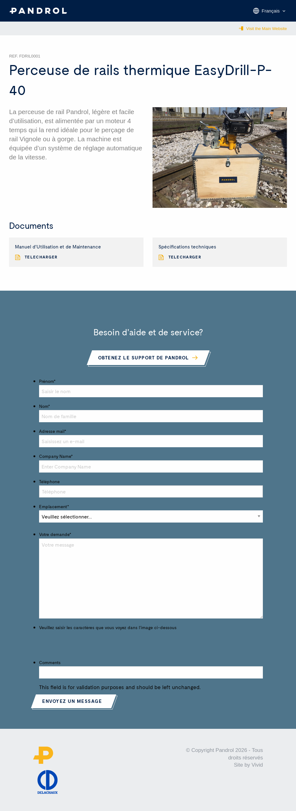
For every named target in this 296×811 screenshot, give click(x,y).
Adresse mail (52, 431)
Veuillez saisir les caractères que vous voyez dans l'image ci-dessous (108, 627)
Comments (50, 662)
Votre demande (55, 534)
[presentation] (86, 643)
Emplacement (54, 506)
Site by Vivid (248, 765)
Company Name (56, 456)
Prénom (47, 381)
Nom (44, 406)
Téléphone (49, 481)
